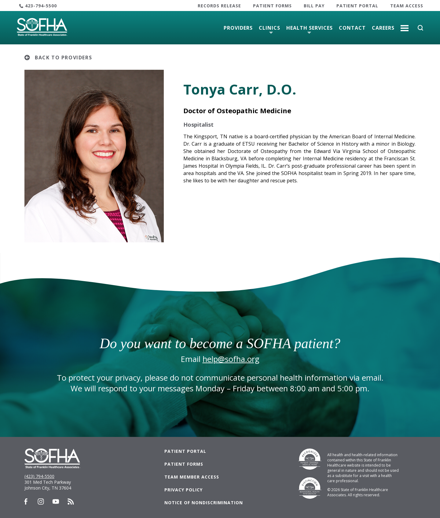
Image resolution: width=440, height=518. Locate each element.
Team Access (406, 6)
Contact (352, 27)
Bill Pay (314, 6)
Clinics (269, 27)
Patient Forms (272, 6)
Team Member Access (191, 477)
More (405, 25)
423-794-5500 (41, 6)
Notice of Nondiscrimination (203, 502)
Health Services (309, 27)
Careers (383, 27)
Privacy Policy (183, 490)
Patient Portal (357, 6)
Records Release (219, 6)
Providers (238, 27)
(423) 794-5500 (39, 476)
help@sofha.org (231, 359)
